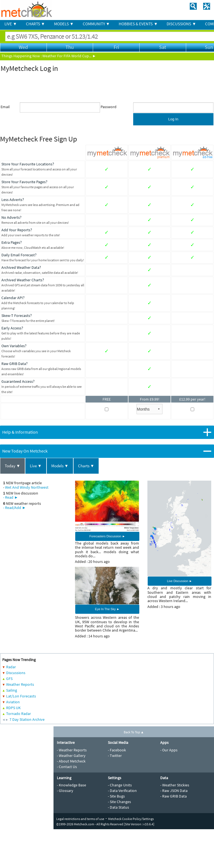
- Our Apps (168, 749)
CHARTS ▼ (35, 23)
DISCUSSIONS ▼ (181, 23)
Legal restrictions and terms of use (80, 819)
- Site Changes (119, 801)
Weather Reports (20, 684)
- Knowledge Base (71, 785)
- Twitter (115, 755)
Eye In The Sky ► (107, 609)
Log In (173, 119)
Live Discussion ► (179, 581)
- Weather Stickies (174, 785)
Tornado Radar (18, 713)
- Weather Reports (72, 749)
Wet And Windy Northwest (26, 487)
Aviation (13, 701)
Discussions (15, 672)
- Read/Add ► (14, 507)
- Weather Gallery (71, 755)
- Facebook (117, 749)
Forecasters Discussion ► (107, 536)
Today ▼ (12, 465)
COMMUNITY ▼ (96, 23)
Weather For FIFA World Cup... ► (69, 55)
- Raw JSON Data (174, 790)
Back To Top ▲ (134, 732)
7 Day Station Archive (27, 719)
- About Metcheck (71, 761)
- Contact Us (67, 766)
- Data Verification (122, 790)
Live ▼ (36, 465)
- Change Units (120, 785)
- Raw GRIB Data (173, 796)
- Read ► (10, 497)
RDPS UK (13, 707)
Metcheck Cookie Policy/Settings (131, 819)
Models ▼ (60, 465)
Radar (11, 666)
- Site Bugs (116, 796)
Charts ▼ (86, 465)
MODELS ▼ (64, 23)
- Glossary (65, 790)
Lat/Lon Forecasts (21, 696)
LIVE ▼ (10, 23)
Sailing (11, 690)
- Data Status (118, 807)
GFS (9, 678)
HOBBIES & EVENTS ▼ (138, 23)
